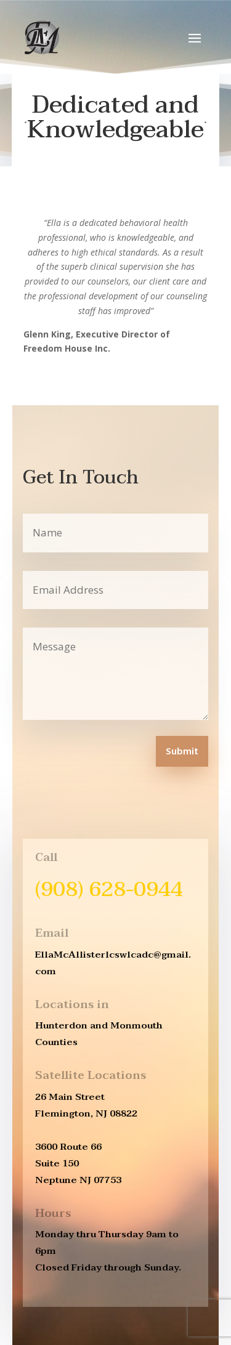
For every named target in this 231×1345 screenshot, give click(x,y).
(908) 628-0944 (109, 889)
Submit (182, 752)
